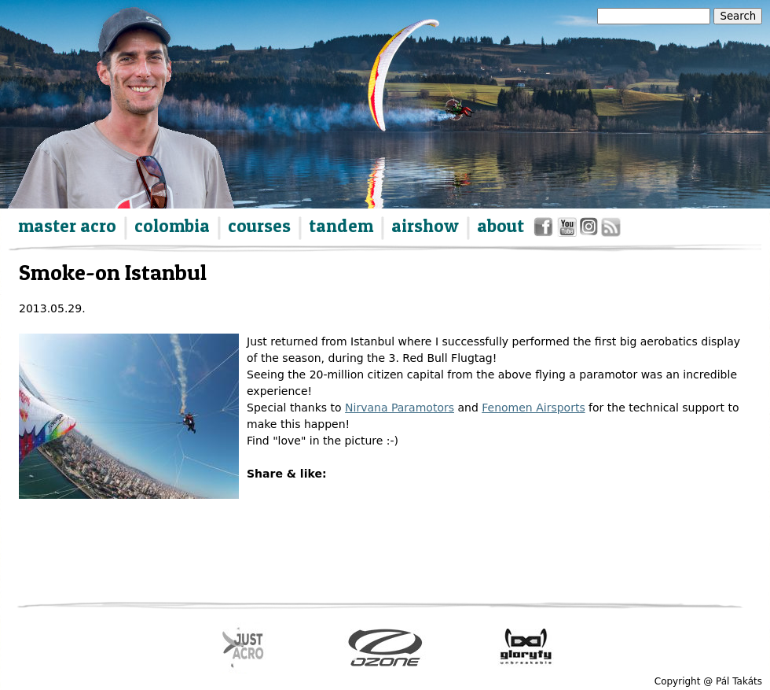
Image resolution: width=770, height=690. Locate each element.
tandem (341, 226)
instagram (590, 230)
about (500, 226)
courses (259, 226)
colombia (172, 226)
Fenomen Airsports (533, 407)
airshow (425, 226)
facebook (546, 230)
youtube (568, 230)
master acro (67, 226)
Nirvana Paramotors (399, 407)
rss (610, 230)
